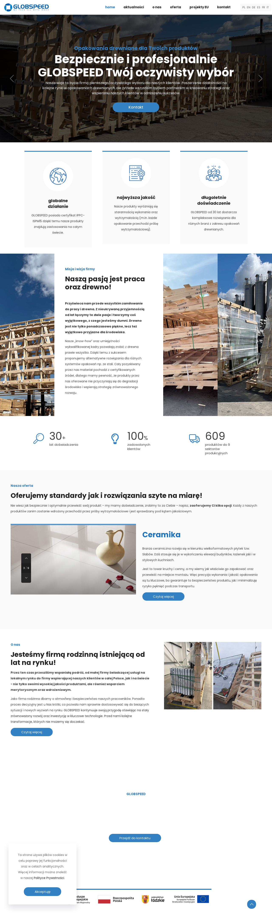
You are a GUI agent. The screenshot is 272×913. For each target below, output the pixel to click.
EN (248, 7)
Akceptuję (42, 891)
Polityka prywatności (225, 906)
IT (268, 7)
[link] (136, 881)
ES (258, 7)
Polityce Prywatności (49, 878)
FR (263, 7)
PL (243, 7)
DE (253, 7)
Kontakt (136, 111)
